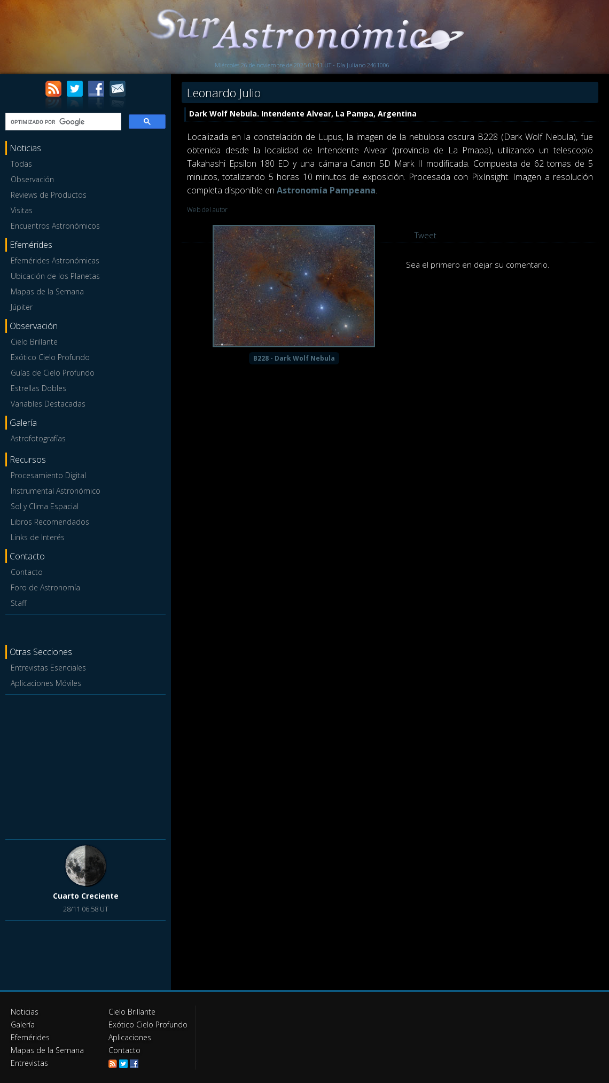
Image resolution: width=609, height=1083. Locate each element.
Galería (23, 1024)
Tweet (425, 235)
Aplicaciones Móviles (46, 683)
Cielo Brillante (34, 342)
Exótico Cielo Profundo (50, 357)
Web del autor (207, 209)
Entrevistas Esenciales (48, 668)
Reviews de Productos (49, 195)
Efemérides (30, 1037)
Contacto (27, 572)
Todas (21, 164)
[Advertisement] (85, 765)
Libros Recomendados (50, 522)
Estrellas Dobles (38, 388)
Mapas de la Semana (47, 291)
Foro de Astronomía (45, 587)
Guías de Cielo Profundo (53, 373)
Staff (18, 603)
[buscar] (62, 122)
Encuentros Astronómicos (55, 226)
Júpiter (22, 307)
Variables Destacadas (48, 404)
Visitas (22, 210)
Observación (32, 179)
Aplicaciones (129, 1037)
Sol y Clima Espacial (45, 506)
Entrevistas (29, 1063)
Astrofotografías (38, 438)
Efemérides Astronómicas (55, 260)
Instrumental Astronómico (55, 491)
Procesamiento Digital (48, 475)
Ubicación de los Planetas (55, 276)
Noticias (24, 1012)
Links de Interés (38, 537)
